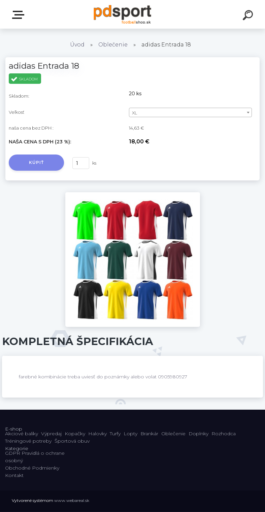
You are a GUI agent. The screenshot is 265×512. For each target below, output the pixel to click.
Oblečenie (113, 44)
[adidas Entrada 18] (132, 195)
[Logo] (122, 14)
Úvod (77, 44)
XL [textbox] (134, 112)
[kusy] (80, 163)
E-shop (19, 15)
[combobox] (190, 112)
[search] (249, 16)
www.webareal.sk (71, 500)
